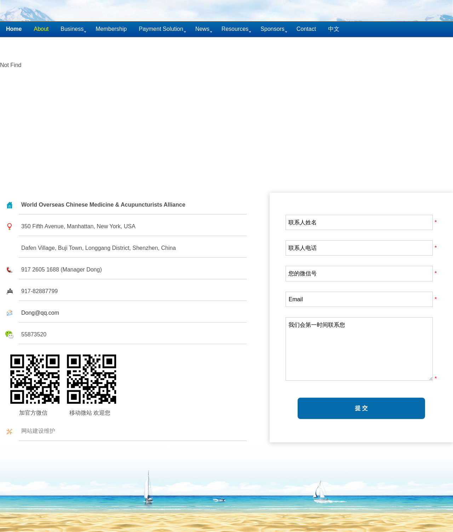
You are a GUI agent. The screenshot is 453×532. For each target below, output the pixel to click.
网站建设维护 (38, 431)
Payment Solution (161, 29)
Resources (235, 29)
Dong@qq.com (40, 313)
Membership (111, 29)
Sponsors (272, 29)
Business (72, 29)
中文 (333, 29)
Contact (306, 29)
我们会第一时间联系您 (359, 349)
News (202, 29)
